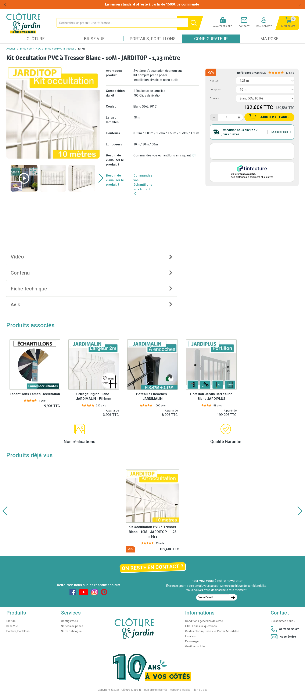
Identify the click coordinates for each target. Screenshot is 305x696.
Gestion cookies (195, 646)
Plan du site (200, 689)
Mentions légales (180, 689)
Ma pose (269, 38)
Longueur (215, 89)
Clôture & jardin (131, 689)
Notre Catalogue (71, 631)
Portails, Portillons (153, 38)
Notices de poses (72, 626)
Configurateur (211, 38)
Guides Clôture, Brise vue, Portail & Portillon (212, 631)
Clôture (36, 38)
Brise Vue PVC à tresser (59, 48)
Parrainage (191, 641)
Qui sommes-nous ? (283, 621)
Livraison (190, 636)
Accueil (10, 48)
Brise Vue (94, 38)
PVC (38, 48)
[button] (101, 178)
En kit (81, 48)
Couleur (214, 98)
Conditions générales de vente (204, 621)
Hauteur (214, 80)
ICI (193, 155)
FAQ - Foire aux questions (201, 626)
